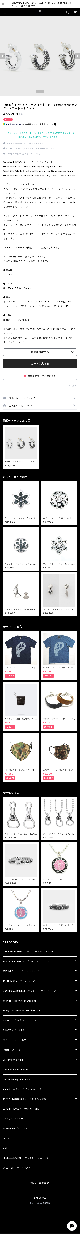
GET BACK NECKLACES (16, 1069)
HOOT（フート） (12, 1049)
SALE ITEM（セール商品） (17, 1167)
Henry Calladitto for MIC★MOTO (21, 1010)
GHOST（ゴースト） (14, 1030)
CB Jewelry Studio (13, 1059)
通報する (73, 385)
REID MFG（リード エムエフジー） (21, 971)
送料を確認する (36, 143)
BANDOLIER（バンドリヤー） (19, 1128)
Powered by (40, 1203)
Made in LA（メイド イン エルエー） (22, 1089)
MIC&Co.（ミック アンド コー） (20, 1020)
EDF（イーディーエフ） (16, 1040)
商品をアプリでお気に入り (40, 376)
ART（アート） (11, 1138)
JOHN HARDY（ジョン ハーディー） (22, 981)
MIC (5, 1148)
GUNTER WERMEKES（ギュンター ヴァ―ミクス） (30, 990)
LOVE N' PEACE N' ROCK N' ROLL (21, 1108)
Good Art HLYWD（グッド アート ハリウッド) (28, 951)
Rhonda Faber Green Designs (19, 1000)
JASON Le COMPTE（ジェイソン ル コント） (27, 961)
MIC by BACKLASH (13, 1118)
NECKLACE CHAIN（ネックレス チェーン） (26, 1158)
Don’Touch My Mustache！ (17, 1079)
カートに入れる (40, 363)
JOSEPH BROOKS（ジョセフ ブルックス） (26, 1099)
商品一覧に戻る (40, 1183)
